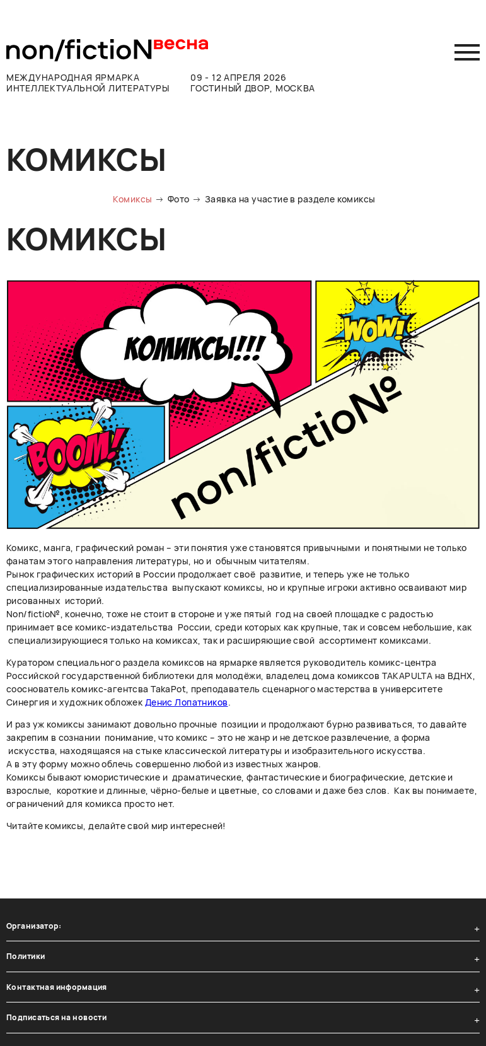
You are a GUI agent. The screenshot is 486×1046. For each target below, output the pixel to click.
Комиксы (132, 199)
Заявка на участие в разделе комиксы (290, 199)
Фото (179, 199)
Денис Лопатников (186, 702)
